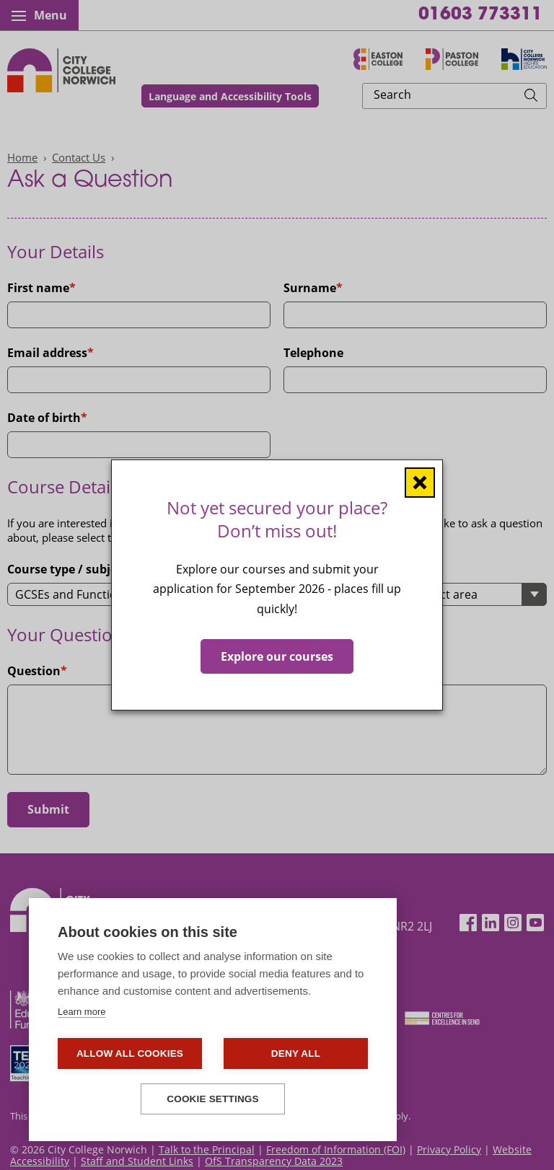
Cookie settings (213, 1099)
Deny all (295, 1053)
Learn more (81, 1011)
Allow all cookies (129, 1053)
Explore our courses (277, 656)
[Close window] (420, 482)
